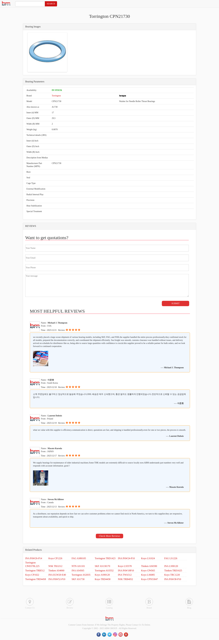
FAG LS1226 (170, 558)
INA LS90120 (171, 566)
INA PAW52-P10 (56, 579)
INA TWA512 (125, 574)
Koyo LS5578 (125, 566)
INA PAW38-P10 (172, 579)
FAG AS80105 (79, 558)
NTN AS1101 (78, 566)
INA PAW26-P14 (33, 558)
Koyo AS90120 (102, 574)
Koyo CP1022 (32, 574)
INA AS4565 (78, 570)
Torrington (56, 96)
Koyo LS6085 (148, 574)
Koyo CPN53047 (149, 579)
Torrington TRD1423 (105, 558)
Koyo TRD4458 (102, 579)
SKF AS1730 (78, 579)
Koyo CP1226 (55, 558)
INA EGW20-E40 (57, 574)
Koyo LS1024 (148, 558)
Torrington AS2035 (81, 574)
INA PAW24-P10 (126, 558)
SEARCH (51, 4)
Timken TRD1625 (173, 570)
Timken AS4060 (56, 570)
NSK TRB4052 (125, 579)
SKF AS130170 (102, 566)
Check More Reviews (109, 536)
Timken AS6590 (149, 566)
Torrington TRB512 (35, 570)
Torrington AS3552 (104, 570)
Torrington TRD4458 (35, 579)
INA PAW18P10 (126, 570)
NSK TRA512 (55, 566)
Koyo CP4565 (148, 570)
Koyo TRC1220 (172, 574)
